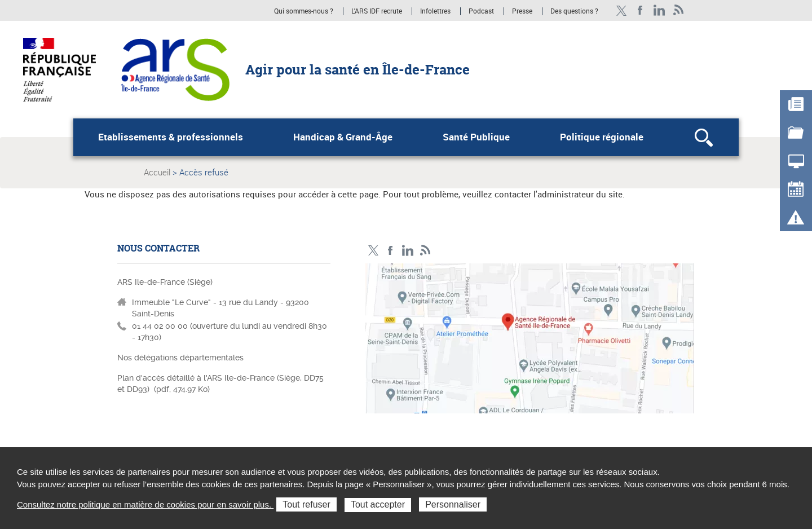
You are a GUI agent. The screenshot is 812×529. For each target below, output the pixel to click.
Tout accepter (378, 504)
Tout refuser (306, 504)
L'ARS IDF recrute (376, 11)
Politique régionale (601, 137)
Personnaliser (452, 504)
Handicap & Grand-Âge (342, 137)
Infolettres (435, 11)
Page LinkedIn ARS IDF (659, 10)
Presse (522, 11)
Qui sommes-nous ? (303, 11)
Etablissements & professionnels (170, 137)
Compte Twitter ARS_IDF (621, 10)
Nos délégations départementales (180, 357)
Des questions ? (574, 11)
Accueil (157, 172)
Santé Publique (476, 137)
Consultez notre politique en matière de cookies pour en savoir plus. (145, 504)
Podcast (481, 11)
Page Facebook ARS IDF (640, 10)
